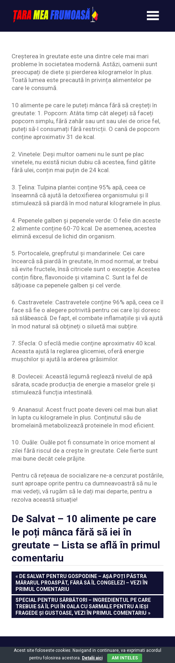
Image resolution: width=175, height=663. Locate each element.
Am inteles (124, 657)
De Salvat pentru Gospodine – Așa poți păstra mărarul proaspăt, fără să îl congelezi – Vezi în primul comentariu (82, 582)
